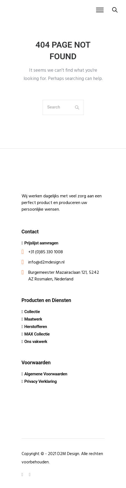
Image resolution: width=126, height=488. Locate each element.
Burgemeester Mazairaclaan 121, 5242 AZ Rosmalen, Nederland (63, 276)
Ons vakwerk (35, 341)
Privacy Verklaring (40, 381)
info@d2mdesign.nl (46, 262)
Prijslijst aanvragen (41, 243)
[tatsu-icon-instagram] (29, 474)
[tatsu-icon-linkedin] (23, 474)
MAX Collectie (37, 334)
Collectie (32, 311)
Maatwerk (33, 319)
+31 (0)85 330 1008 (45, 252)
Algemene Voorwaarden (45, 373)
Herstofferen (35, 326)
